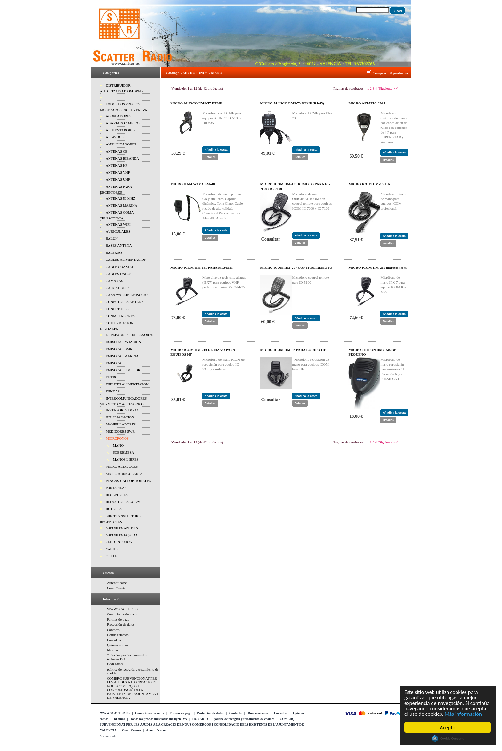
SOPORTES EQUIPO (121, 535)
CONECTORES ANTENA (125, 302)
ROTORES (114, 509)
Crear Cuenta (116, 588)
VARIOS (112, 549)
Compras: (381, 73)
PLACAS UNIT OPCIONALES (128, 481)
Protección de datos (120, 624)
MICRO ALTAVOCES (122, 466)
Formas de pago (118, 619)
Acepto (448, 727)
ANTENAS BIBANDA (122, 158)
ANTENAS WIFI (118, 224)
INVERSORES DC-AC (122, 410)
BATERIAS (114, 252)
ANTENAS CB (117, 151)
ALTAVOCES (115, 137)
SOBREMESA (123, 452)
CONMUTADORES (120, 316)
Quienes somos (117, 645)
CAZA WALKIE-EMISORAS (127, 295)
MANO (118, 445)
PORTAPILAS (116, 488)
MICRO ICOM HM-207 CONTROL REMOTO (296, 267)
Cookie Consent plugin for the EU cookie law (449, 738)
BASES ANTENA (119, 245)
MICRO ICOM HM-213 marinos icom (377, 267)
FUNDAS (113, 391)
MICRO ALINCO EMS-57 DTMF (196, 103)
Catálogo (172, 73)
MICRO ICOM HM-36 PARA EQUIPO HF (293, 349)
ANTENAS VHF (118, 172)
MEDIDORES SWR (120, 431)
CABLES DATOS (118, 274)
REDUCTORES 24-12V (123, 502)
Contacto (113, 629)
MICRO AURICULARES (124, 473)
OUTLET (112, 556)
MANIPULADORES (121, 424)
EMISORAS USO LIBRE (124, 370)
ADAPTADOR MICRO (123, 123)
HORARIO (115, 664)
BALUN (112, 238)
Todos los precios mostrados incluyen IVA (158, 719)
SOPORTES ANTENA (122, 528)
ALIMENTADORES (120, 130)
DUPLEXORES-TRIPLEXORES (129, 335)
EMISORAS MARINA (122, 356)
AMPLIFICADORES (121, 144)
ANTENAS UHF (118, 179)
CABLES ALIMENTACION (126, 259)
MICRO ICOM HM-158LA (369, 184)
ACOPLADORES (118, 116)
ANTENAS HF (116, 165)
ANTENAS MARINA (121, 205)
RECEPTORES (117, 495)
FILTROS (113, 377)
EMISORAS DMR (119, 349)
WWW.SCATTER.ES (122, 609)
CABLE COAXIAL (120, 266)
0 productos (399, 73)
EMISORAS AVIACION (123, 342)
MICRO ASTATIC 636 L (367, 103)
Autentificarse (117, 583)
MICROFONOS (117, 438)
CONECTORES (117, 309)
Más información (463, 714)
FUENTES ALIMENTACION (127, 384)
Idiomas (112, 650)
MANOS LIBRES (126, 459)
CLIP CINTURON (119, 542)
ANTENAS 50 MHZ (120, 198)
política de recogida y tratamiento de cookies (244, 719)
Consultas (114, 640)
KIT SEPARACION (120, 417)
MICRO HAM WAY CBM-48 (192, 184)
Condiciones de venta (122, 614)
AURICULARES (118, 231)
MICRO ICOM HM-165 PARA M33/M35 (201, 267)
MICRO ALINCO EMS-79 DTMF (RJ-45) (292, 103)
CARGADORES (118, 288)
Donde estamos (118, 635)
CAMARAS (114, 281)
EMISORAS (115, 363)
